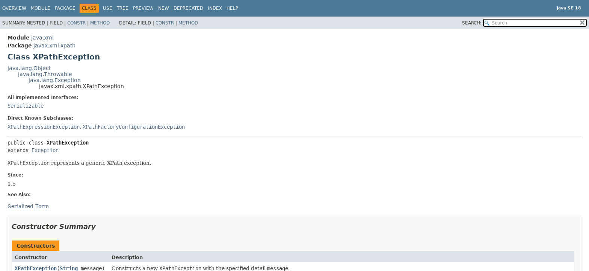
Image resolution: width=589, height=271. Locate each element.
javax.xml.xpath (54, 46)
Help (232, 8)
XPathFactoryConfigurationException (134, 127)
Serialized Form (28, 206)
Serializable (26, 106)
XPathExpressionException (44, 127)
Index (215, 8)
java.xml (42, 38)
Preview (143, 8)
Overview (14, 8)
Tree (122, 8)
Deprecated (188, 8)
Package (65, 8)
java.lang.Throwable (45, 74)
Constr (76, 23)
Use (107, 8)
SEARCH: (472, 23)
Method (100, 23)
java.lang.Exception (55, 80)
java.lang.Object (29, 68)
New (163, 8)
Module (40, 8)
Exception (45, 150)
